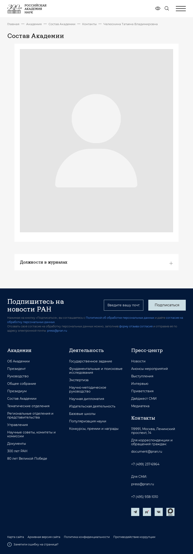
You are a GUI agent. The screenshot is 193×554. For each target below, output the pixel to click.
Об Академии (18, 361)
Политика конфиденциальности (87, 537)
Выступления (142, 376)
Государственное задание (90, 361)
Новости (138, 361)
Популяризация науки (87, 421)
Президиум (17, 391)
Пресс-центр (147, 350)
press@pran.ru (57, 330)
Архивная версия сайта (44, 537)
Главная (13, 24)
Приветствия (142, 391)
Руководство (18, 376)
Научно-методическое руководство (87, 389)
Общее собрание (21, 384)
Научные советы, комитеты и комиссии (31, 434)
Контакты (89, 24)
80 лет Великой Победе (27, 459)
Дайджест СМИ (144, 399)
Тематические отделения (28, 406)
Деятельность (86, 350)
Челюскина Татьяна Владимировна (130, 24)
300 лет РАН (17, 451)
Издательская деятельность (92, 406)
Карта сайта (15, 537)
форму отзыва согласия (136, 326)
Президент (16, 369)
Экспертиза (78, 380)
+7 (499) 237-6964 (145, 464)
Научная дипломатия (86, 399)
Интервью (139, 384)
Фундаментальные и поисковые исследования (96, 371)
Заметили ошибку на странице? (32, 544)
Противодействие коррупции (134, 537)
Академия (34, 24)
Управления (17, 425)
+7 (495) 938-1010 (144, 497)
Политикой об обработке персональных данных (120, 317)
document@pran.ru (146, 452)
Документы (16, 444)
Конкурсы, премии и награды (94, 429)
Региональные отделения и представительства (30, 415)
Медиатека (140, 406)
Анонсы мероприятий (149, 369)
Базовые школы (82, 414)
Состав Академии (62, 24)
